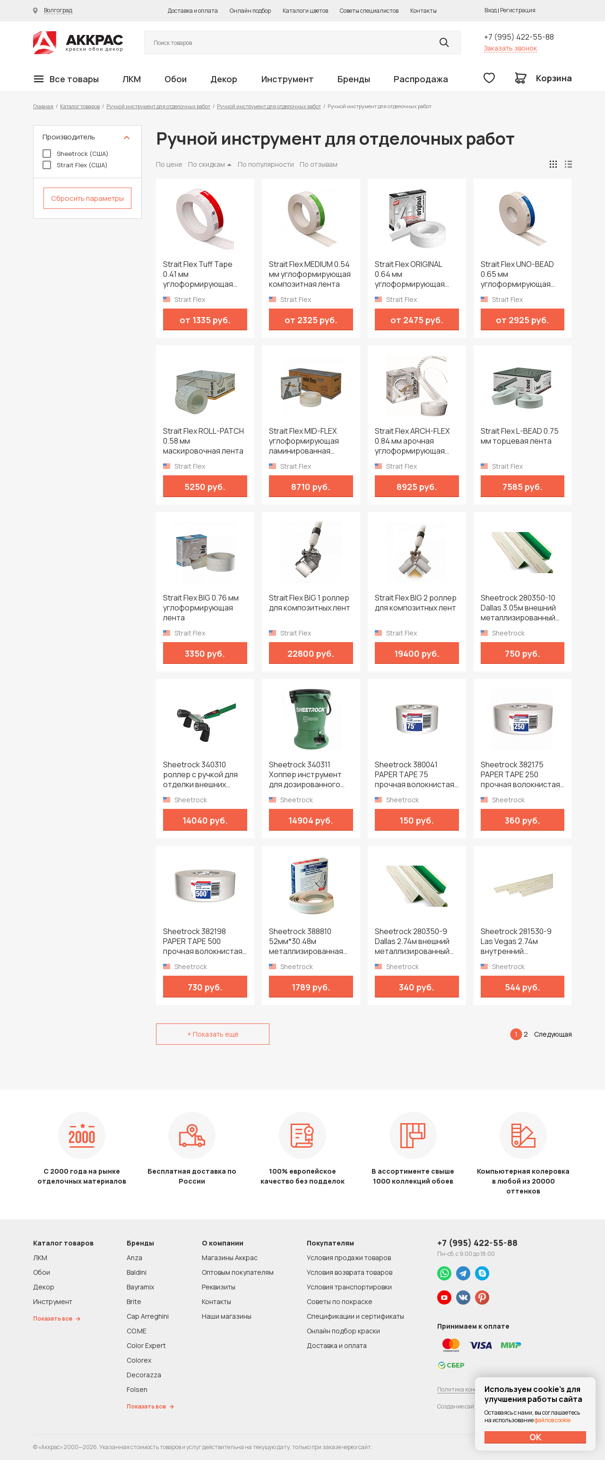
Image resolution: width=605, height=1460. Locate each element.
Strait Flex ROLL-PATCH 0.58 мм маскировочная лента (203, 441)
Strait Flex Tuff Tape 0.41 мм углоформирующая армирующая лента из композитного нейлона (203, 274)
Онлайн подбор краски (343, 1330)
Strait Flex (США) (75, 165)
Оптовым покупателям (238, 1272)
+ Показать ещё (213, 1034)
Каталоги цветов (305, 11)
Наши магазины (226, 1316)
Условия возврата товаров (349, 1272)
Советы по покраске (339, 1301)
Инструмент (287, 79)
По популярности (266, 164)
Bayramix (140, 1286)
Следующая (553, 1034)
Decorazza (144, 1374)
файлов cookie (552, 1420)
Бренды (353, 79)
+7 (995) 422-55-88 (519, 37)
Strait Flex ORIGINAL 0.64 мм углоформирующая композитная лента (410, 274)
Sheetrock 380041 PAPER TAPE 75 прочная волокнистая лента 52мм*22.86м (414, 775)
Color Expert (146, 1345)
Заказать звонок (510, 47)
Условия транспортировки (349, 1286)
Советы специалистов (369, 11)
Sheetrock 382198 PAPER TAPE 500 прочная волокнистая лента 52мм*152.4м (202, 941)
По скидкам (206, 164)
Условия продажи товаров (349, 1257)
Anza (134, 1257)
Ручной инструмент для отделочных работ (158, 106)
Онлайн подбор (250, 11)
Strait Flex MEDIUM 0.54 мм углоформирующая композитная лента (310, 274)
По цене (169, 164)
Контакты (423, 11)
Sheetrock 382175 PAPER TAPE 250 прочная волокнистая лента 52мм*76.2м (520, 775)
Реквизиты (218, 1286)
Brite (134, 1301)
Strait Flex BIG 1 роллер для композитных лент (309, 603)
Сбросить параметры (87, 198)
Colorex (139, 1360)
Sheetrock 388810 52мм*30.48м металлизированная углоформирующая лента (306, 941)
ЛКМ (131, 79)
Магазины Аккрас (230, 1257)
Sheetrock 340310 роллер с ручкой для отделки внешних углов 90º (200, 775)
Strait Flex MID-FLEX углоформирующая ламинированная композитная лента (304, 441)
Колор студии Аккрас (78, 42)
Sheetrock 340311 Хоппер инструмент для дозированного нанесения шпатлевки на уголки (309, 775)
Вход (490, 10)
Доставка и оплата (193, 11)
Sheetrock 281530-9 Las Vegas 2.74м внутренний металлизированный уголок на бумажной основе (518, 941)
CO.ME (137, 1330)
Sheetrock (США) (76, 153)
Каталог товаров (80, 106)
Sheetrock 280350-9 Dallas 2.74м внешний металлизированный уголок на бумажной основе (412, 941)
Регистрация (518, 10)
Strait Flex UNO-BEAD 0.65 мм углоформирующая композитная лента (517, 274)
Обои (175, 79)
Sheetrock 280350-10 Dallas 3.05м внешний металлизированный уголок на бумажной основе (518, 608)
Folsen (137, 1389)
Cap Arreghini (148, 1316)
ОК (535, 1437)
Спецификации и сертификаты (355, 1316)
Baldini (137, 1272)
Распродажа (421, 79)
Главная (43, 106)
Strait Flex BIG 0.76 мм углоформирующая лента (201, 608)
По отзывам (318, 164)
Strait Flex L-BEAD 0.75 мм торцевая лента (520, 436)
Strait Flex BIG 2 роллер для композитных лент (416, 603)
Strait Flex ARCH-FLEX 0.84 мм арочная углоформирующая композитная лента (412, 441)
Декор (223, 79)
